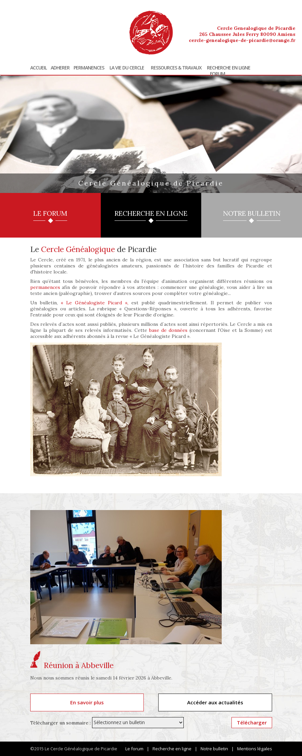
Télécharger (252, 722)
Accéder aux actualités (215, 702)
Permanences (89, 68)
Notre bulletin (214, 749)
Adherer (60, 68)
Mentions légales (254, 749)
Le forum (134, 749)
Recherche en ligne (228, 68)
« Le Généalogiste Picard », (94, 303)
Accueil (38, 68)
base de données (168, 330)
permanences (45, 287)
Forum (217, 74)
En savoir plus (87, 702)
